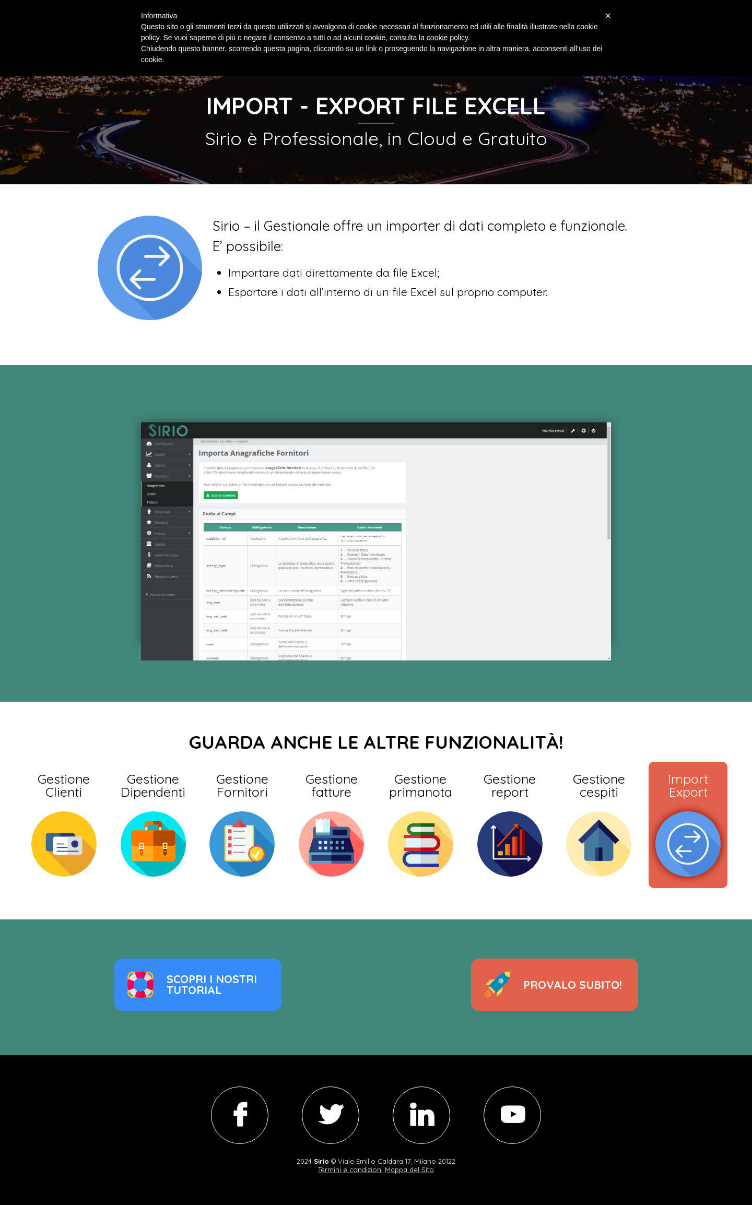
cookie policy (447, 37)
